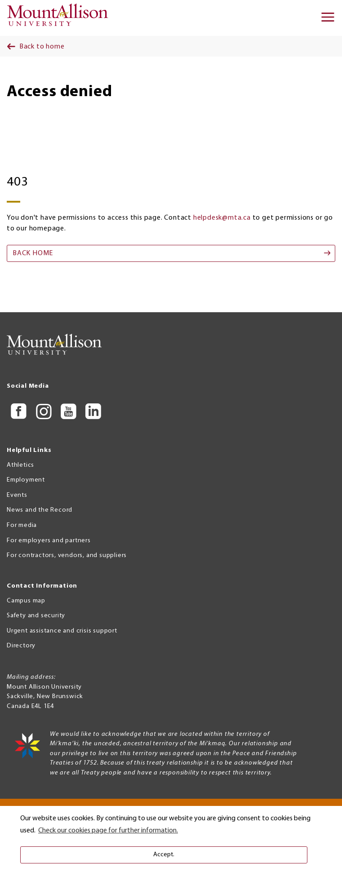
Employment (26, 480)
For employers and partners (49, 540)
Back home (33, 253)
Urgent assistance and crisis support (62, 631)
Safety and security (36, 615)
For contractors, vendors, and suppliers (67, 555)
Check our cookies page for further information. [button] (108, 830)
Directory (21, 645)
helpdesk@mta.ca (222, 217)
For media (22, 525)
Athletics (20, 465)
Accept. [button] (163, 854)
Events (17, 495)
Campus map (26, 600)
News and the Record (39, 510)
